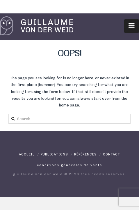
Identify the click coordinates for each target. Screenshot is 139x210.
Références (85, 154)
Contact (111, 154)
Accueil (27, 154)
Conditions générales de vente (69, 165)
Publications (54, 154)
